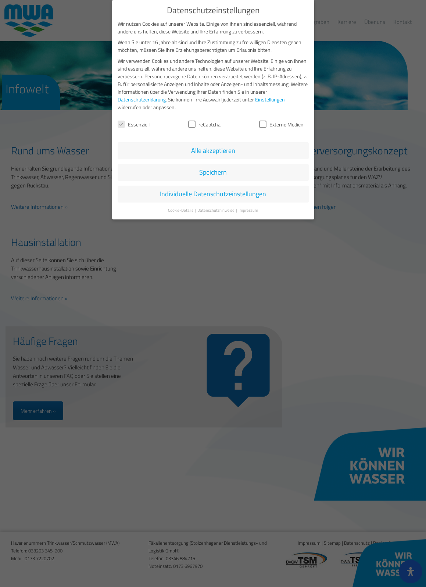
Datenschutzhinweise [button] (216, 208)
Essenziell (134, 122)
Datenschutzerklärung (142, 97)
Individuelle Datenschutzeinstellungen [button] (213, 192)
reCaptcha (204, 122)
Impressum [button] (248, 208)
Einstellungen (270, 97)
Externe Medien (281, 122)
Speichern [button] (213, 171)
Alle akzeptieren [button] (213, 149)
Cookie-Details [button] (181, 208)
